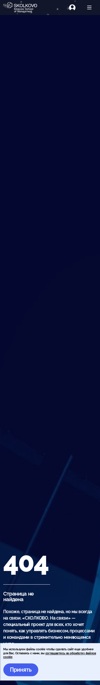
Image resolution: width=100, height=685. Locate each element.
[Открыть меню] (89, 7)
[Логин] (75, 7)
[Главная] (22, 7)
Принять (20, 670)
